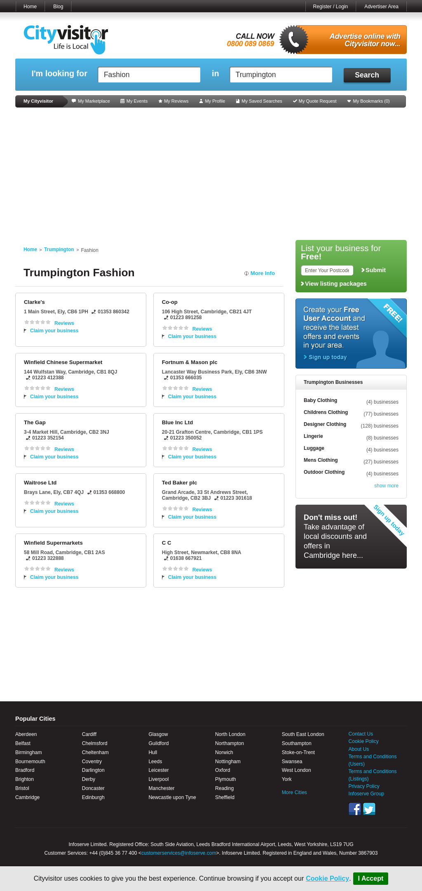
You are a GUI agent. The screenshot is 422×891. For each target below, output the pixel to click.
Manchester (161, 788)
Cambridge (27, 797)
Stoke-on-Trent (298, 752)
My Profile (215, 101)
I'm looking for (59, 73)
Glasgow (158, 734)
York (287, 779)
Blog (58, 6)
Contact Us (361, 734)
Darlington (93, 770)
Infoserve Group (366, 794)
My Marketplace (94, 101)
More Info (263, 273)
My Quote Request (318, 101)
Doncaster (93, 788)
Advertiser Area (381, 6)
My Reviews (176, 101)
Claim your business (54, 331)
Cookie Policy (327, 878)
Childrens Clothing (326, 412)
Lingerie (313, 436)
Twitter (369, 809)
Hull (152, 752)
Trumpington (59, 249)
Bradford (24, 770)
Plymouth (225, 779)
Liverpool (158, 779)
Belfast (22, 743)
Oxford (222, 770)
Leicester (158, 770)
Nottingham (228, 761)
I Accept (371, 878)
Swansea (292, 761)
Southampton (297, 743)
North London (230, 734)
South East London (303, 734)
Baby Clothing (320, 400)
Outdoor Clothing (324, 472)
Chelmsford (95, 743)
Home (30, 6)
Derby (88, 779)
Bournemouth (30, 761)
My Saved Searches (261, 101)
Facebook (355, 809)
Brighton (24, 779)
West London (296, 770)
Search (367, 75)
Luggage (314, 448)
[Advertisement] (211, 174)
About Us (359, 749)
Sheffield (224, 797)
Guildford (158, 743)
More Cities (294, 792)
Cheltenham (95, 752)
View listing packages (336, 283)
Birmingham (28, 752)
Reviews (64, 323)
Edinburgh (93, 797)
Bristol (22, 788)
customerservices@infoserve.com (178, 853)
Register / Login (330, 6)
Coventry (92, 761)
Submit (376, 270)
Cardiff (89, 734)
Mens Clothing (321, 460)
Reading (224, 788)
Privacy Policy (364, 786)
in (215, 73)
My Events (137, 101)
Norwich (224, 752)
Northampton (229, 743)
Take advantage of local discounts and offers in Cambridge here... (335, 536)
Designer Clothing (325, 424)
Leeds (155, 761)
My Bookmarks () (371, 101)
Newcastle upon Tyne (172, 797)
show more (386, 486)
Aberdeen (26, 734)
